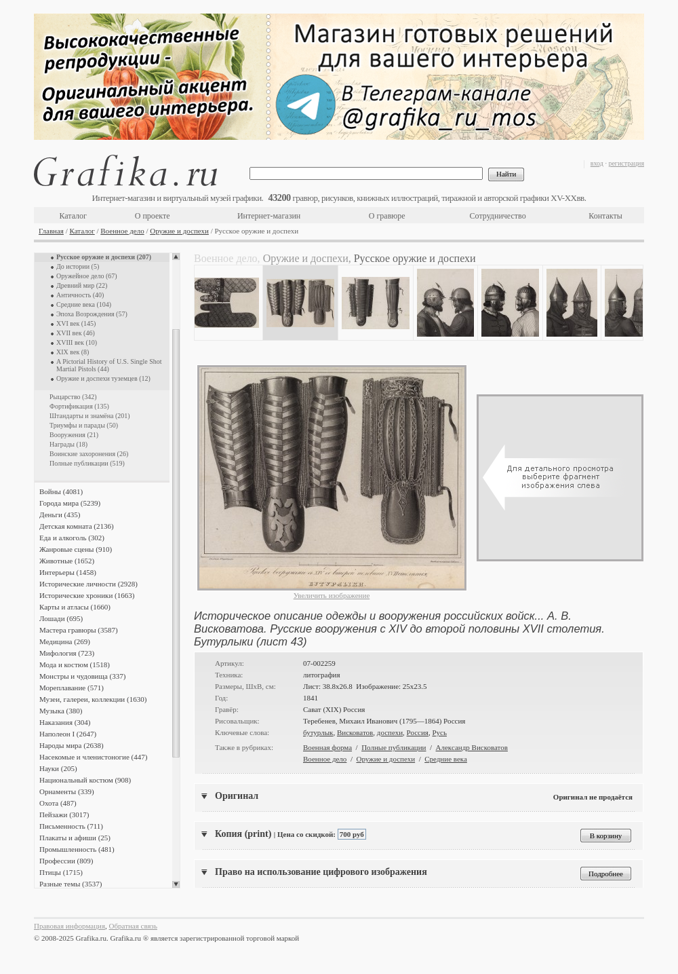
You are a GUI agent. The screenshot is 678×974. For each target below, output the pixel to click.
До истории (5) (77, 266)
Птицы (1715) (61, 872)
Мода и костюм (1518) (74, 664)
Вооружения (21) (73, 434)
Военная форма (327, 747)
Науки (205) (58, 768)
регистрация (626, 163)
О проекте (152, 216)
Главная (51, 231)
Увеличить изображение (332, 595)
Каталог (73, 216)
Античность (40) (80, 295)
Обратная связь (133, 926)
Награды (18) (68, 444)
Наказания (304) (65, 722)
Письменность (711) (71, 826)
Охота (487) (58, 803)
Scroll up (176, 256)
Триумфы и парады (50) (83, 425)
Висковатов (355, 732)
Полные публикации (393, 747)
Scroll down (176, 884)
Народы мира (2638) (71, 745)
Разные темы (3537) (70, 884)
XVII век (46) (75, 333)
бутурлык (318, 732)
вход (597, 163)
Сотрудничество (498, 216)
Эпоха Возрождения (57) (91, 314)
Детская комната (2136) (76, 526)
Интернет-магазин (268, 216)
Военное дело (122, 231)
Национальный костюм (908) (85, 780)
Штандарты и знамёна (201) (89, 415)
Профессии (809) (66, 861)
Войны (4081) (61, 491)
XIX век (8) (72, 352)
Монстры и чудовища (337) (82, 676)
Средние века (445, 759)
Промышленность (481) (77, 849)
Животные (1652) (66, 561)
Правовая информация (69, 926)
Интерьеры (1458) (67, 572)
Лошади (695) (61, 618)
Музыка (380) (60, 711)
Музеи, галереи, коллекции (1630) (92, 699)
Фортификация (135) (79, 406)
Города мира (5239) (69, 503)
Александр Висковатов (472, 747)
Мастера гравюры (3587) (78, 630)
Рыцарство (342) (73, 396)
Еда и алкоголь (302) (71, 537)
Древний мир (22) (81, 285)
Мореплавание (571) (71, 687)
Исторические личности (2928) (88, 584)
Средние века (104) (83, 304)
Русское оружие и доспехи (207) (103, 257)
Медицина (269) (64, 641)
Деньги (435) (59, 514)
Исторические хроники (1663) (86, 595)
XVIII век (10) (76, 342)
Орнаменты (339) (66, 791)
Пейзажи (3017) (64, 814)
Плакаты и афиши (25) (75, 837)
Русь (439, 732)
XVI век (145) (76, 323)
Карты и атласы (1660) (75, 607)
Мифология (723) (66, 653)
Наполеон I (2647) (67, 734)
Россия (417, 732)
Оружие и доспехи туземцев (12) (103, 378)
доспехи (390, 732)
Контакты (605, 216)
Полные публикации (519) (87, 463)
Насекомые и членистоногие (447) (93, 757)
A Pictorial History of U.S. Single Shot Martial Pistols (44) (109, 365)
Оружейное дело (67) (86, 276)
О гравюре (387, 216)
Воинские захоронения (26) (88, 453)
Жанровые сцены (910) (75, 549)
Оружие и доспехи (179, 231)
